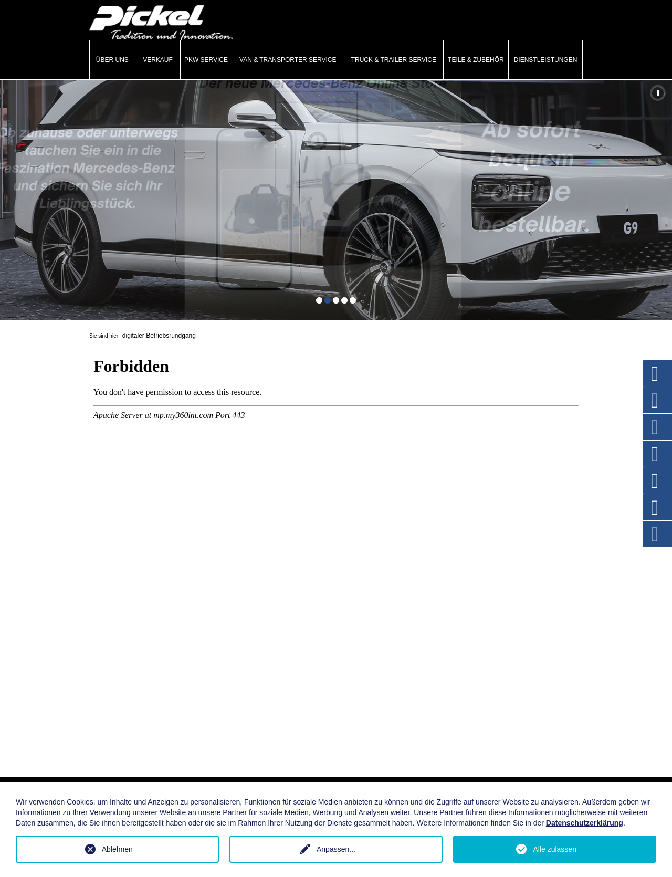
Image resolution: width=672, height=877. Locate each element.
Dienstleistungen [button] (546, 60)
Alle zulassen (554, 849)
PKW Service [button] (206, 60)
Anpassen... (336, 849)
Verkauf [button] (158, 60)
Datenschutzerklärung (584, 823)
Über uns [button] (112, 60)
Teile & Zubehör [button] (476, 60)
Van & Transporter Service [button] (288, 60)
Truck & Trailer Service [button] (393, 60)
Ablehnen (117, 849)
